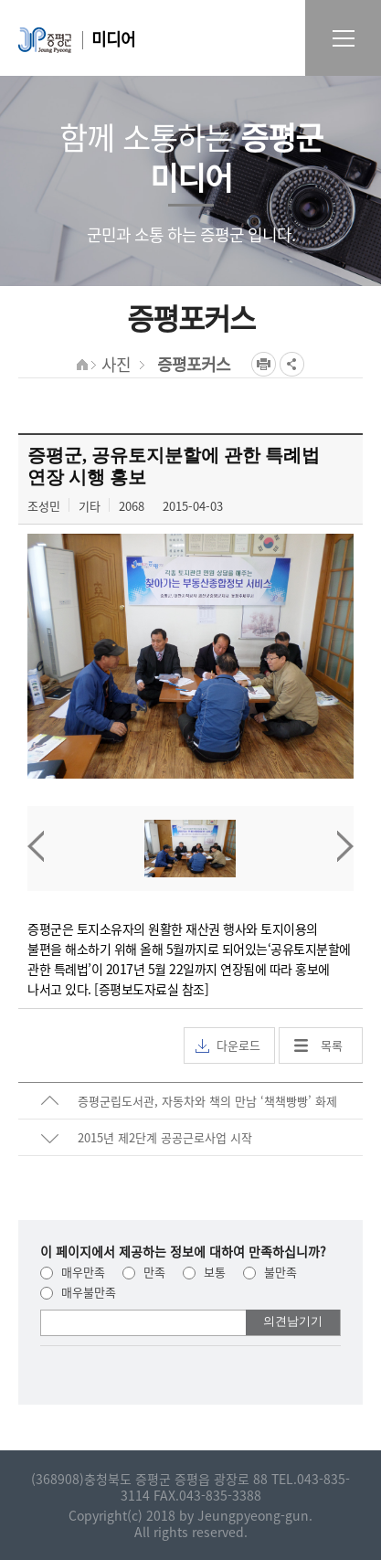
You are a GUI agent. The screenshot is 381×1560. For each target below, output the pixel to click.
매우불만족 (78, 1291)
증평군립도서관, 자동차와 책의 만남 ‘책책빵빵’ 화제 (207, 1100)
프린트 (263, 364)
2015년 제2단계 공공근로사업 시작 (165, 1137)
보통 (204, 1271)
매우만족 (72, 1271)
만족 (143, 1271)
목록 (332, 1045)
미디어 (113, 39)
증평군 (44, 40)
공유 (292, 364)
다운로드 (228, 1045)
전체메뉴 (343, 38)
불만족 (270, 1271)
